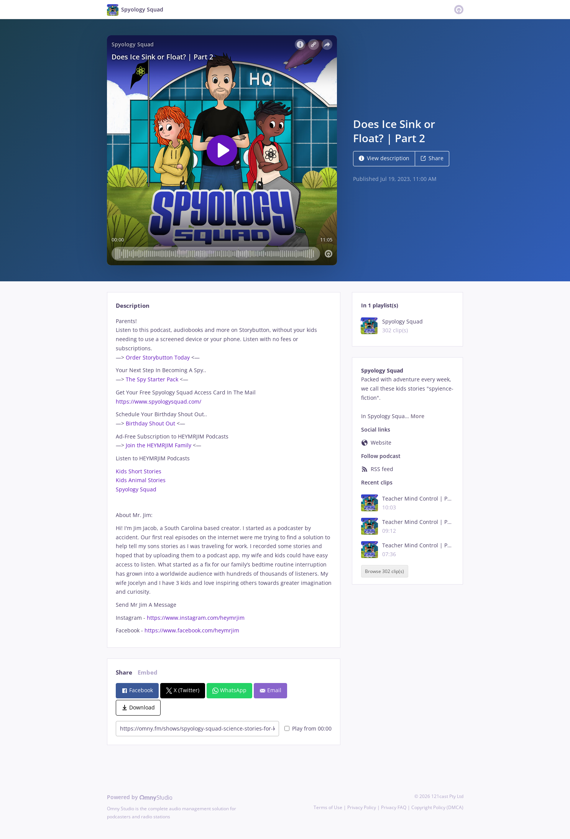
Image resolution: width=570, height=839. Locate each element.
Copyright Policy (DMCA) (437, 807)
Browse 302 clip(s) (384, 571)
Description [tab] (132, 306)
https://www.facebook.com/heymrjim (191, 630)
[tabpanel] (224, 476)
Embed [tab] (148, 672)
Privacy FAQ (393, 807)
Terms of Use (328, 807)
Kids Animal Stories (141, 480)
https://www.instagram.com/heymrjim (195, 617)
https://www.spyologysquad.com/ (158, 401)
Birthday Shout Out (150, 423)
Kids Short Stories (138, 471)
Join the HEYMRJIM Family (157, 445)
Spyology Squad (136, 489)
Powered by (139, 797)
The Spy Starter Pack (152, 379)
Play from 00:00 (308, 728)
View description (384, 158)
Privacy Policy (361, 807)
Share (432, 158)
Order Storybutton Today (158, 357)
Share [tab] (124, 672)
